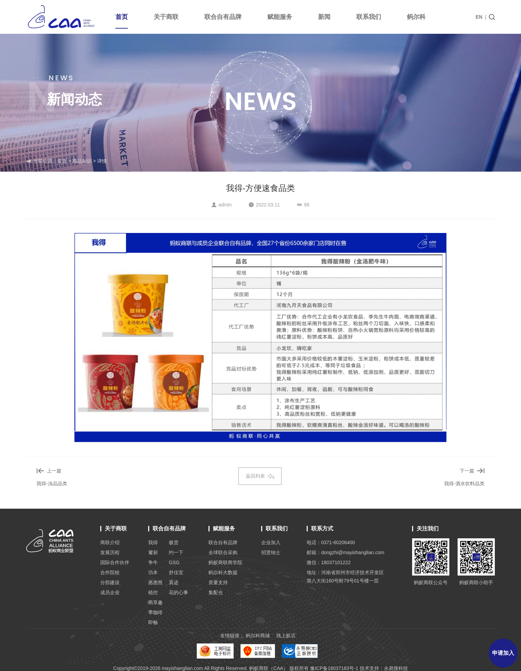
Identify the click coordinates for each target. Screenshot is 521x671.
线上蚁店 (286, 635)
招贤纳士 (270, 552)
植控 (153, 592)
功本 (153, 572)
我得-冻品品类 (52, 483)
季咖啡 (155, 612)
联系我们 (368, 16)
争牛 (153, 562)
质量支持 (218, 582)
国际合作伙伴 (114, 562)
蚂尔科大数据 (222, 572)
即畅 (153, 622)
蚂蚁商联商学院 (225, 562)
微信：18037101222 (329, 562)
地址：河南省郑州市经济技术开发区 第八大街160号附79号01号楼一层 (345, 576)
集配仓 (215, 592)
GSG (174, 562)
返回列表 (260, 476)
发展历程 (110, 552)
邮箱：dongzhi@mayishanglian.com (345, 552)
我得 (153, 542)
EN (479, 17)
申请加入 (503, 653)
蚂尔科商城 (258, 635)
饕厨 (153, 552)
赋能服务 (279, 16)
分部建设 (110, 582)
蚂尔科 (416, 16)
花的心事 (178, 592)
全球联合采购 (222, 552)
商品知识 (82, 161)
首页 (121, 21)
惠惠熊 (155, 582)
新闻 (324, 16)
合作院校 (110, 572)
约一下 (176, 552)
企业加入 (270, 542)
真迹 (173, 582)
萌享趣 (155, 602)
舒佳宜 (176, 572)
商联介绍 (110, 542)
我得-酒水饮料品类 (464, 483)
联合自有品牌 (223, 16)
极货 (173, 542)
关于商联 (166, 16)
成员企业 (110, 592)
